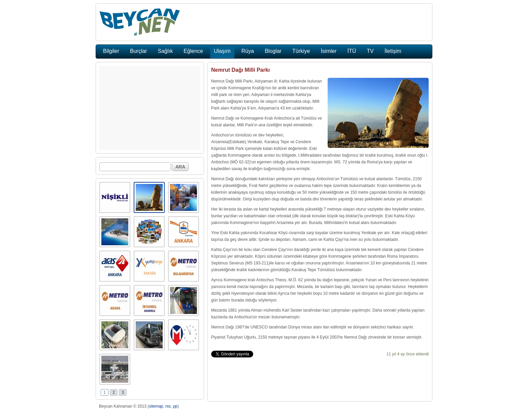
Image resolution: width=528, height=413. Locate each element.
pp (175, 406)
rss (168, 406)
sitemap (156, 406)
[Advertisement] (149, 108)
